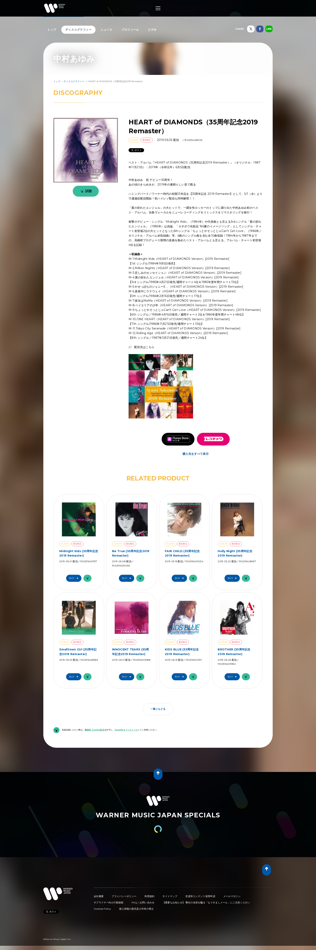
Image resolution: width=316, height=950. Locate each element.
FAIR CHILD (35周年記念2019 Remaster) (182, 553)
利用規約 (149, 896)
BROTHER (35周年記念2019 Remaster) (234, 652)
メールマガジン (232, 896)
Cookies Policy (102, 908)
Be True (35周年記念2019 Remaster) (131, 553)
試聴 (85, 191)
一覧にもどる (158, 708)
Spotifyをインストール (126, 730)
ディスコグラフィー (78, 29)
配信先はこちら (144, 347)
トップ (51, 29)
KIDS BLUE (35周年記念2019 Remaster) (182, 652)
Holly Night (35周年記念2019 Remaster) (235, 553)
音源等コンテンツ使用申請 (200, 896)
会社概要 (99, 896)
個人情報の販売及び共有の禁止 (136, 908)
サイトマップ (169, 896)
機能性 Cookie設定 (94, 730)
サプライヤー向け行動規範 (109, 902)
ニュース (106, 29)
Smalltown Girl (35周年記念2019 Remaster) (78, 652)
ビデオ (152, 29)
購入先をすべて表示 (196, 454)
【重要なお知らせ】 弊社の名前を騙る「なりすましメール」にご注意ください (206, 902)
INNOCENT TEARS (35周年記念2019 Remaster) (130, 652)
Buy (74, 578)
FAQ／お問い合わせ (143, 902)
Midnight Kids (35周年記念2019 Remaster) (78, 553)
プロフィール (130, 29)
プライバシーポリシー (124, 896)
